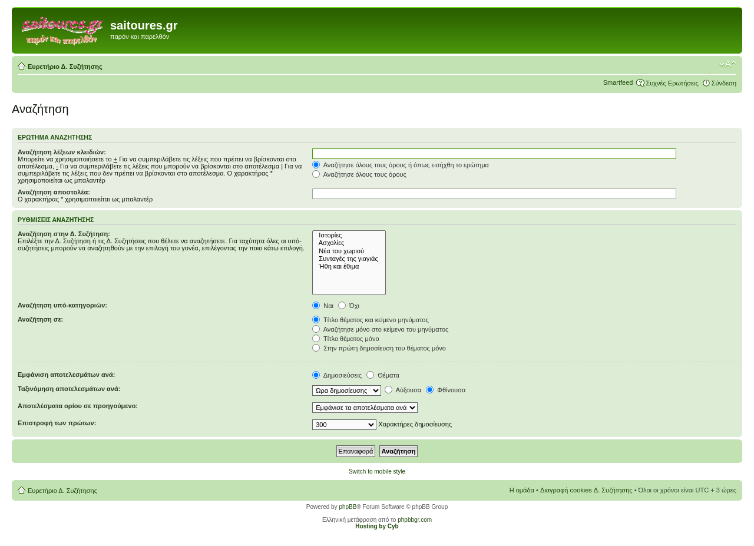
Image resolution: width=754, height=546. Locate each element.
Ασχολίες (349, 243)
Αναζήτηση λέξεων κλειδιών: (62, 151)
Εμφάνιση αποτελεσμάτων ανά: (66, 374)
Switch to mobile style (377, 471)
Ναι (322, 305)
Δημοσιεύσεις (337, 375)
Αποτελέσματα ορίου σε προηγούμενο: (78, 405)
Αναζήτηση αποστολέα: (54, 192)
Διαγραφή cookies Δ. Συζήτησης (586, 490)
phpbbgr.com (415, 520)
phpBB (347, 507)
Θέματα (382, 375)
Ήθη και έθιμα (349, 266)
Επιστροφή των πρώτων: (57, 422)
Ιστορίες (349, 235)
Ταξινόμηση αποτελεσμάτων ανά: (69, 388)
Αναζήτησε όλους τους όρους (359, 174)
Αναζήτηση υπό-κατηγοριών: (62, 305)
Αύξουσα (403, 389)
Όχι (348, 305)
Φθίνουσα (445, 389)
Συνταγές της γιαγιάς (349, 259)
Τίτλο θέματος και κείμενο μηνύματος (370, 319)
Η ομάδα (522, 490)
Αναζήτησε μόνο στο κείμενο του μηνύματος (380, 329)
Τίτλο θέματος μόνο (345, 338)
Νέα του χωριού (349, 251)
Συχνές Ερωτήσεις (672, 83)
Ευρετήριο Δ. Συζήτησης (65, 66)
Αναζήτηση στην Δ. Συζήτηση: (64, 233)
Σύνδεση (724, 83)
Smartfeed (618, 82)
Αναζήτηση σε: (40, 319)
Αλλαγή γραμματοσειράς (727, 64)
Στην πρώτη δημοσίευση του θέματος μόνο (379, 348)
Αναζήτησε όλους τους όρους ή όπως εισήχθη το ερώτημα (400, 164)
